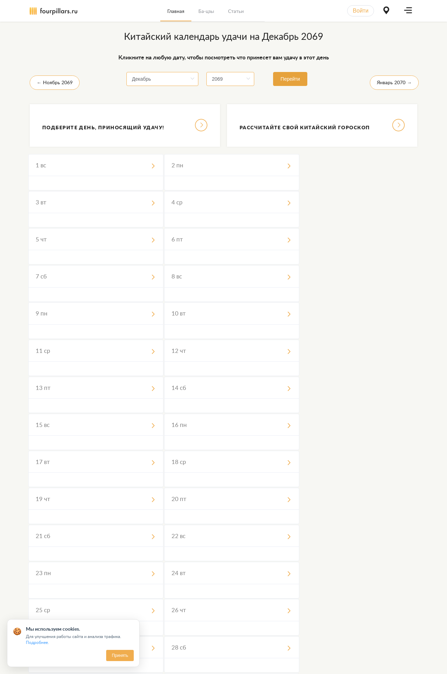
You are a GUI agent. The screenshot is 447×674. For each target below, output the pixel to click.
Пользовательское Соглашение (169, 663)
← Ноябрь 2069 (55, 82)
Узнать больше (322, 619)
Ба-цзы (206, 11)
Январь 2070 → (394, 82)
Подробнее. (37, 642)
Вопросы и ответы (315, 663)
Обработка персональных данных (249, 663)
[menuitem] (175, 10)
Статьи (236, 11)
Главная (175, 11)
